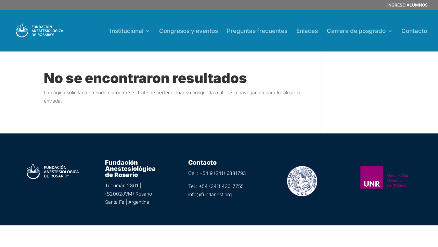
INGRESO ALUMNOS (407, 5)
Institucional (126, 31)
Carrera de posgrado (356, 31)
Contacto (414, 31)
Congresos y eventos (188, 31)
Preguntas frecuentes (257, 31)
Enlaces (307, 31)
